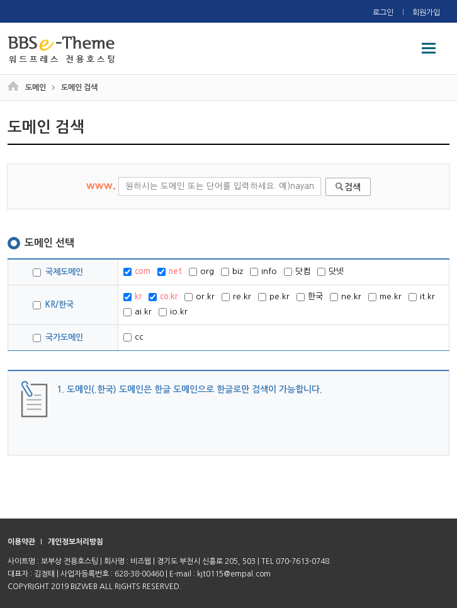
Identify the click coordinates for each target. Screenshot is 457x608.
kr (132, 296)
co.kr (163, 296)
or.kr (199, 296)
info (263, 271)
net (169, 271)
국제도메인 (58, 272)
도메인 (35, 87)
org (201, 271)
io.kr (173, 311)
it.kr (422, 296)
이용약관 (21, 542)
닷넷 (330, 271)
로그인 (383, 12)
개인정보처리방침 (75, 542)
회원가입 (426, 12)
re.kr (236, 296)
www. (203, 185)
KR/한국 (53, 305)
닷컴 (297, 271)
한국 (309, 296)
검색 (352, 187)
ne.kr (345, 296)
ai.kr (137, 311)
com (136, 271)
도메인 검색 (79, 87)
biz (232, 271)
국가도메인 (58, 337)
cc (133, 337)
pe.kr (274, 296)
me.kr (385, 296)
